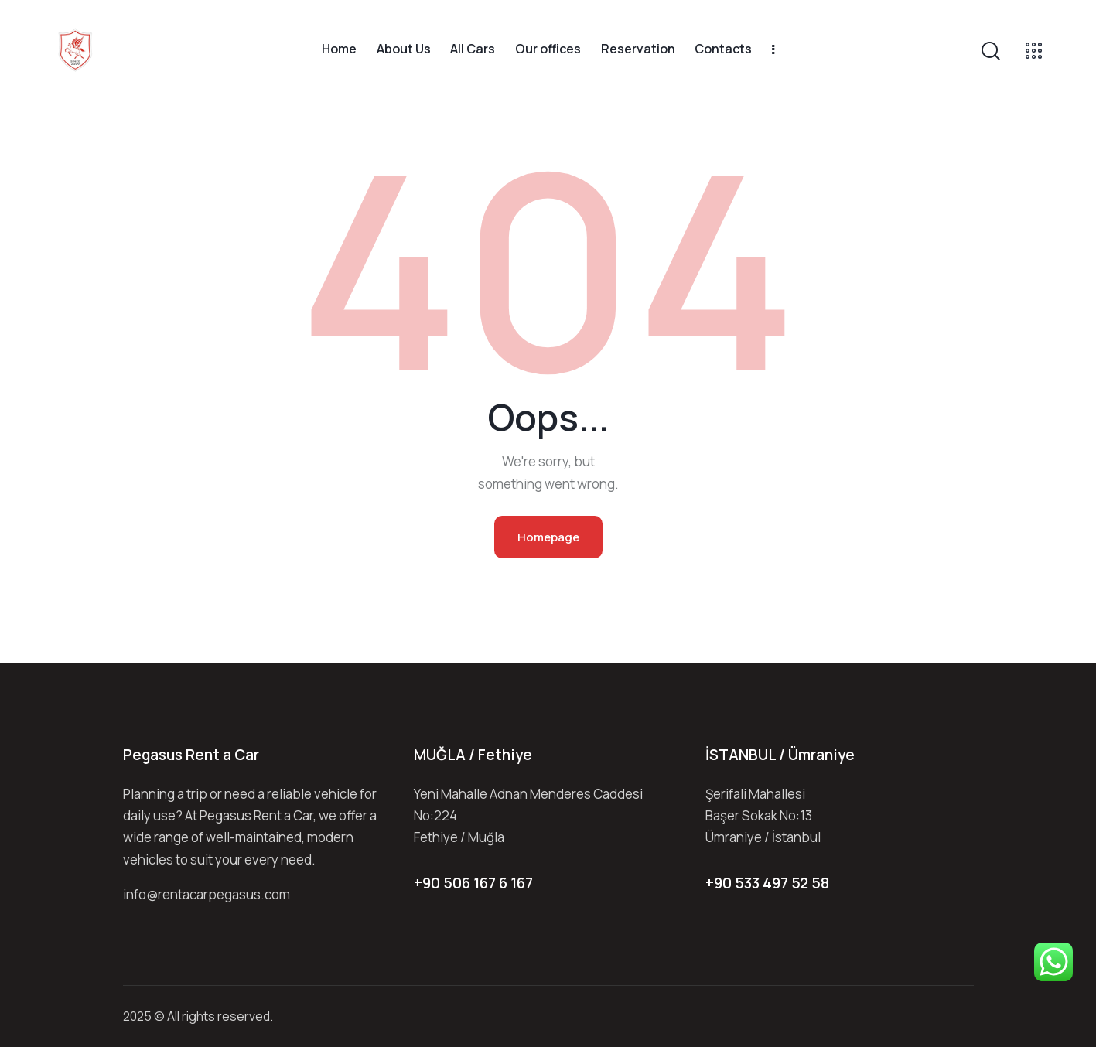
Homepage (548, 537)
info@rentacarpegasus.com (206, 894)
